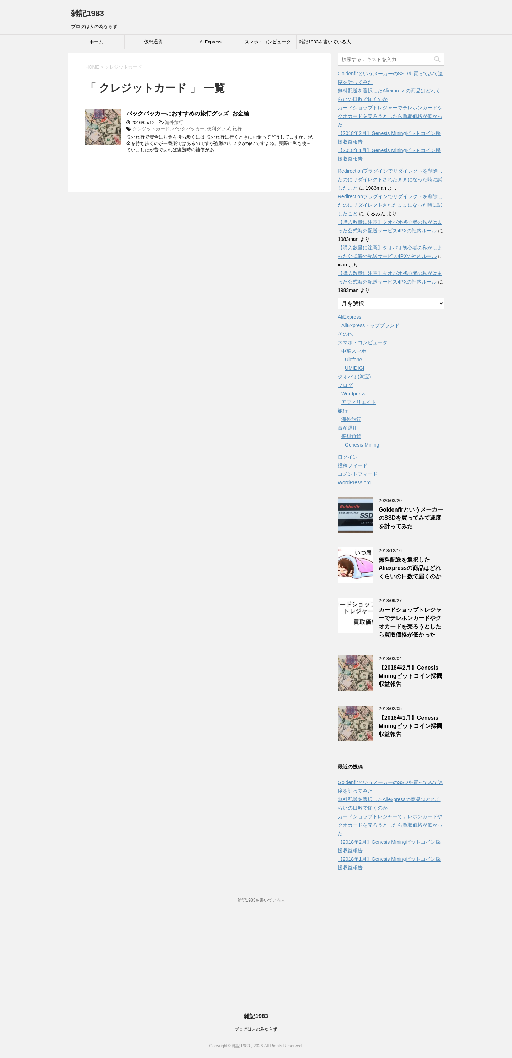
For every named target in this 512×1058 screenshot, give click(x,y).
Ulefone (353, 359)
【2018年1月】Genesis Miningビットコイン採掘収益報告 (410, 726)
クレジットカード (151, 128)
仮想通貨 (153, 41)
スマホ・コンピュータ (268, 41)
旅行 (237, 128)
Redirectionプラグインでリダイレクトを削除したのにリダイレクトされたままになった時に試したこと (390, 179)
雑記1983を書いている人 (325, 41)
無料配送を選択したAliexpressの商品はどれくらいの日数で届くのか (410, 568)
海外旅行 (174, 122)
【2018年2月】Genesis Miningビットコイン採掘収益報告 (410, 676)
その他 (345, 334)
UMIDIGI (354, 368)
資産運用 (348, 428)
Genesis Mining (362, 445)
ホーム (96, 41)
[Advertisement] (256, 962)
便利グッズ (218, 128)
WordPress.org (354, 482)
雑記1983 (87, 13)
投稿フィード (353, 465)
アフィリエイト (358, 402)
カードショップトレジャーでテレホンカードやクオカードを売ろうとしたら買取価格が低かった (390, 116)
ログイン (348, 457)
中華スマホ (353, 351)
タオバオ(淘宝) (354, 376)
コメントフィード (358, 474)
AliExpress (210, 41)
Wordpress (353, 393)
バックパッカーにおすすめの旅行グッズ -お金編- (188, 113)
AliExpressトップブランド (370, 325)
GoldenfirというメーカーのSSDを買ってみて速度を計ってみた (411, 518)
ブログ (345, 385)
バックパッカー (188, 128)
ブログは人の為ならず (256, 1029)
